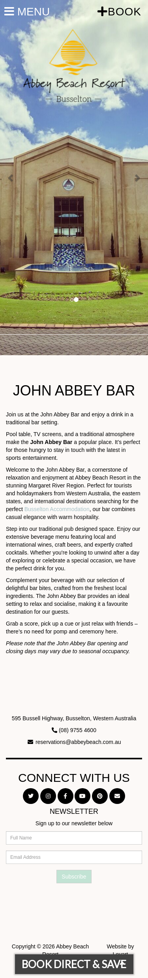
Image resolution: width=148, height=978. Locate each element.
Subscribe (74, 876)
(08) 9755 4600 (77, 730)
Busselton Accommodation (57, 509)
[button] (11, 177)
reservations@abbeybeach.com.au (78, 742)
